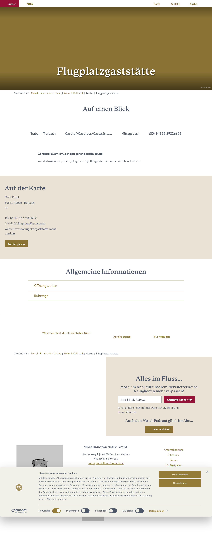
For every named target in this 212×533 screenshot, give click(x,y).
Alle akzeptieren (180, 491)
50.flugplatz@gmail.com (29, 223)
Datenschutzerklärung (165, 408)
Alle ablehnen (180, 499)
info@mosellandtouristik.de (106, 463)
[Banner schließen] (207, 488)
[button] (9, 3)
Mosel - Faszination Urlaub (46, 93)
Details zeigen (156, 527)
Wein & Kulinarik (73, 93)
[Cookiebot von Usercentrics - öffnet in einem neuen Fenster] (19, 527)
